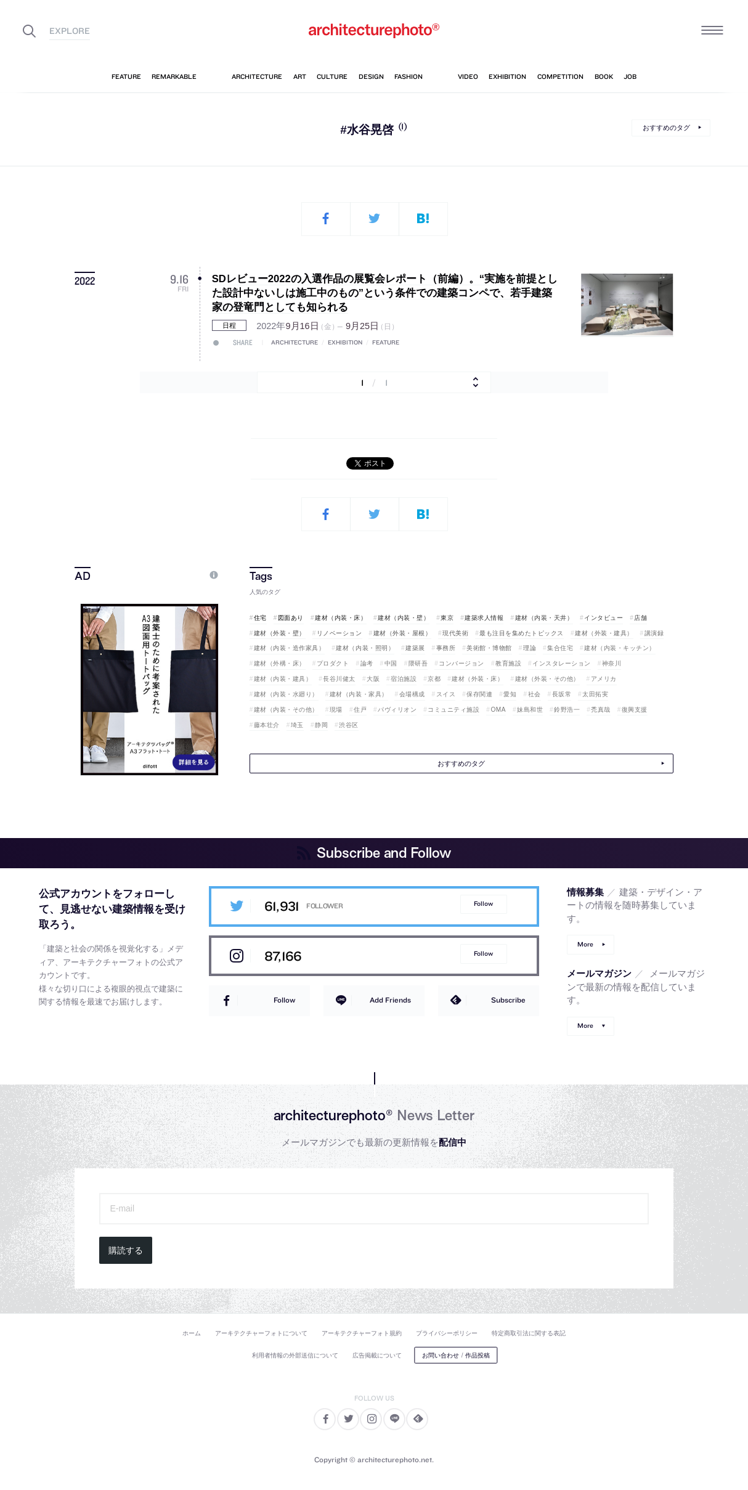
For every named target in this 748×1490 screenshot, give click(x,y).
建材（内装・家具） (359, 694)
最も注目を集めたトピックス (521, 633)
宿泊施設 (404, 678)
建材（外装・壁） (280, 633)
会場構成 (412, 694)
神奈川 (612, 663)
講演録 (654, 633)
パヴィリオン (397, 709)
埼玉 (297, 725)
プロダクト (333, 663)
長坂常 (562, 694)
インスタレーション (561, 663)
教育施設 (508, 663)
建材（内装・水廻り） (286, 694)
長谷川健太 (339, 678)
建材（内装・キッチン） (620, 648)
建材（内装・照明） (365, 648)
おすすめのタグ (666, 127)
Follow (483, 904)
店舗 (640, 617)
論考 (366, 663)
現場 (336, 709)
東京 (447, 617)
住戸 (360, 709)
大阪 (373, 678)
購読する (125, 1250)
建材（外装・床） (477, 678)
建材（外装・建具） (604, 633)
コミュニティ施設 (453, 709)
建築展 (415, 648)
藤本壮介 (267, 725)
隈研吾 (418, 663)
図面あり (291, 617)
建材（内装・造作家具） (289, 648)
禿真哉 (601, 709)
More (585, 944)
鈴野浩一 (567, 709)
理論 (529, 648)
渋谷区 (349, 725)
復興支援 (635, 709)
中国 (390, 663)
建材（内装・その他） (286, 709)
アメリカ (604, 678)
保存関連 (479, 694)
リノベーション (339, 633)
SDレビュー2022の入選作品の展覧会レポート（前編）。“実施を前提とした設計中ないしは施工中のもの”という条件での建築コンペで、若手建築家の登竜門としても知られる (385, 293)
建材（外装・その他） (547, 678)
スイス (446, 694)
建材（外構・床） (280, 663)
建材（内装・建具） (283, 678)
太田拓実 (595, 694)
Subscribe (508, 999)
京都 (434, 678)
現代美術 (455, 633)
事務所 (446, 648)
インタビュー (603, 617)
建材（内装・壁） (403, 617)
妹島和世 (530, 709)
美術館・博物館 (489, 648)
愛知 (509, 694)
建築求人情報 (484, 617)
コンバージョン (461, 663)
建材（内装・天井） (544, 617)
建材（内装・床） (341, 617)
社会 (534, 694)
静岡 (321, 725)
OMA (498, 709)
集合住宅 (560, 648)
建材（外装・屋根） (402, 633)
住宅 (260, 617)
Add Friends (390, 999)
